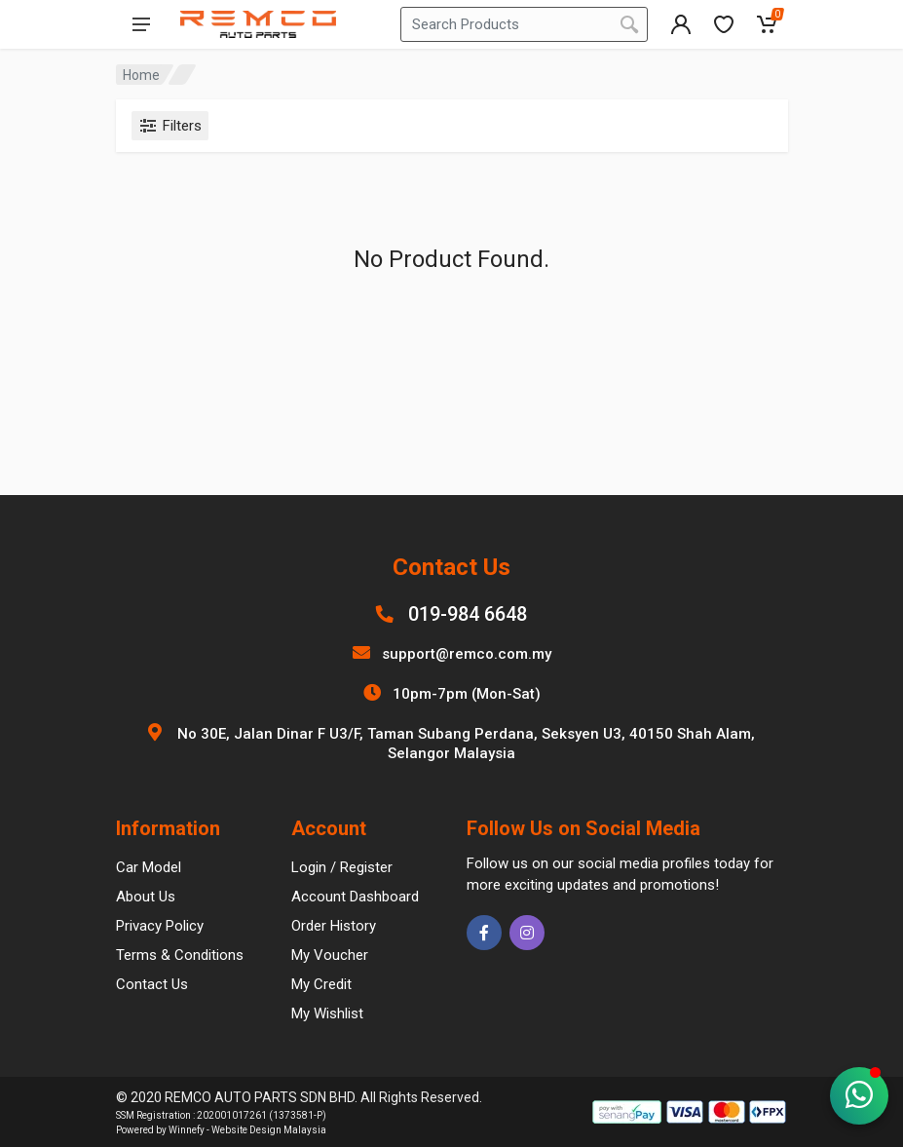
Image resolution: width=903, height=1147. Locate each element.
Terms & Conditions (180, 955)
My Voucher (329, 955)
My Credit (321, 984)
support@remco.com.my (466, 654)
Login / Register (342, 867)
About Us (145, 896)
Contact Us (152, 984)
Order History (333, 926)
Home (141, 75)
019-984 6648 (467, 614)
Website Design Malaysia (268, 1130)
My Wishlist (327, 1013)
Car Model (148, 867)
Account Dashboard (355, 896)
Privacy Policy (160, 926)
